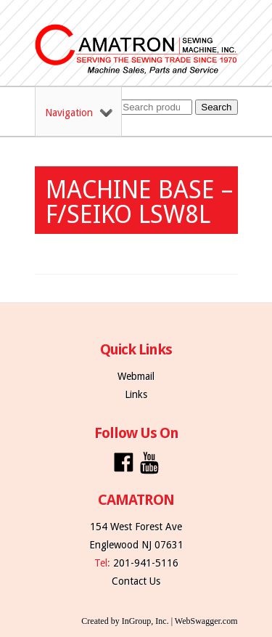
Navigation (78, 112)
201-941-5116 (145, 563)
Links (136, 394)
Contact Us (136, 581)
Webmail (136, 376)
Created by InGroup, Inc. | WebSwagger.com (159, 621)
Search (216, 107)
